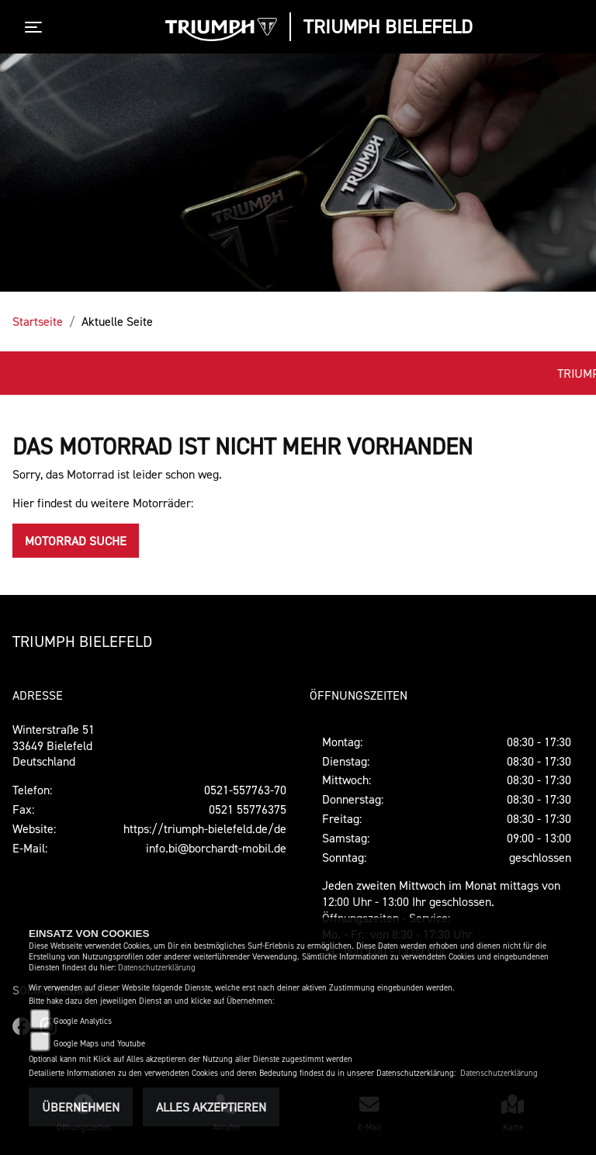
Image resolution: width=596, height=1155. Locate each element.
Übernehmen (81, 1107)
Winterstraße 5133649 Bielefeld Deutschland (53, 745)
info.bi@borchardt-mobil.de (216, 848)
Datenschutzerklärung (157, 968)
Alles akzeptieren (211, 1107)
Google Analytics (83, 1021)
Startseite (37, 321)
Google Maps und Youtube (99, 1044)
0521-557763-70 (245, 789)
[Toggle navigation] (36, 27)
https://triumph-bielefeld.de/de (204, 828)
